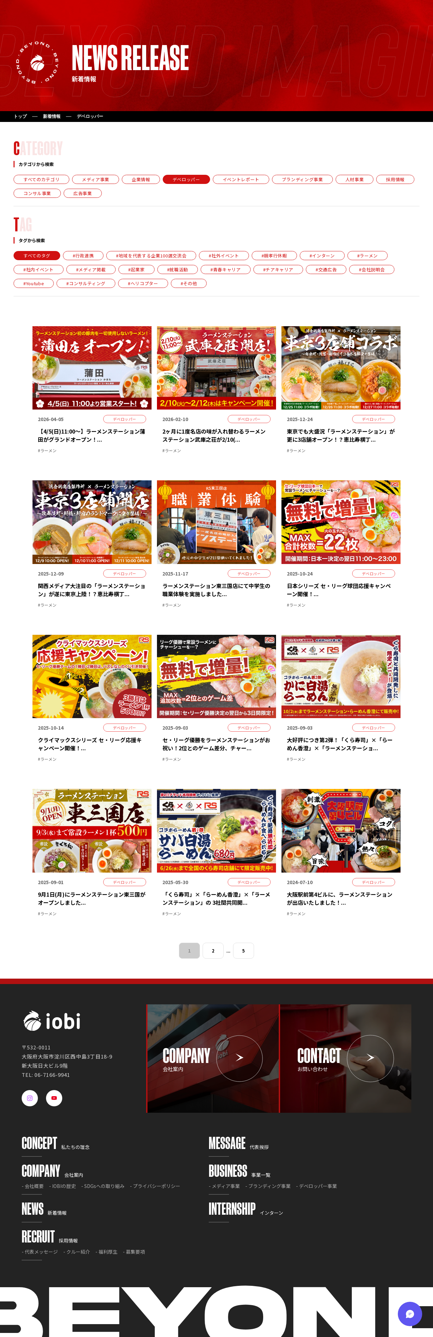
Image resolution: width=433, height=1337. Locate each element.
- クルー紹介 (76, 1251)
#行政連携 (83, 255)
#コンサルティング (86, 283)
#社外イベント (224, 255)
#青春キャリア (225, 269)
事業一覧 (239, 1174)
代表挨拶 (239, 1147)
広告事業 (82, 193)
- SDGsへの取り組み (102, 1186)
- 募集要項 (134, 1251)
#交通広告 (326, 269)
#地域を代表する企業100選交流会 (151, 255)
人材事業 (354, 179)
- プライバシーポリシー (155, 1186)
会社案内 (52, 1174)
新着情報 (52, 116)
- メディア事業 (224, 1186)
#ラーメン (367, 255)
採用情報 (395, 179)
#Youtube (33, 283)
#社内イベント (38, 269)
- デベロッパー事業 (316, 1186)
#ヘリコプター (143, 283)
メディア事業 (95, 179)
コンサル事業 (37, 193)
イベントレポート (241, 179)
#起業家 (136, 269)
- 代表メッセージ (40, 1251)
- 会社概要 (33, 1186)
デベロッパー (186, 179)
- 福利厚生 (106, 1251)
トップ (20, 116)
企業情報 (141, 179)
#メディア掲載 (91, 269)
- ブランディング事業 (268, 1186)
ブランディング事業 (302, 179)
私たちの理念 (56, 1147)
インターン (246, 1212)
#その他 (189, 283)
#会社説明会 (372, 269)
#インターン (322, 255)
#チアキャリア (278, 269)
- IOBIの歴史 (62, 1186)
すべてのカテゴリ (41, 179)
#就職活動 (177, 269)
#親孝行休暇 (274, 255)
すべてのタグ (36, 255)
